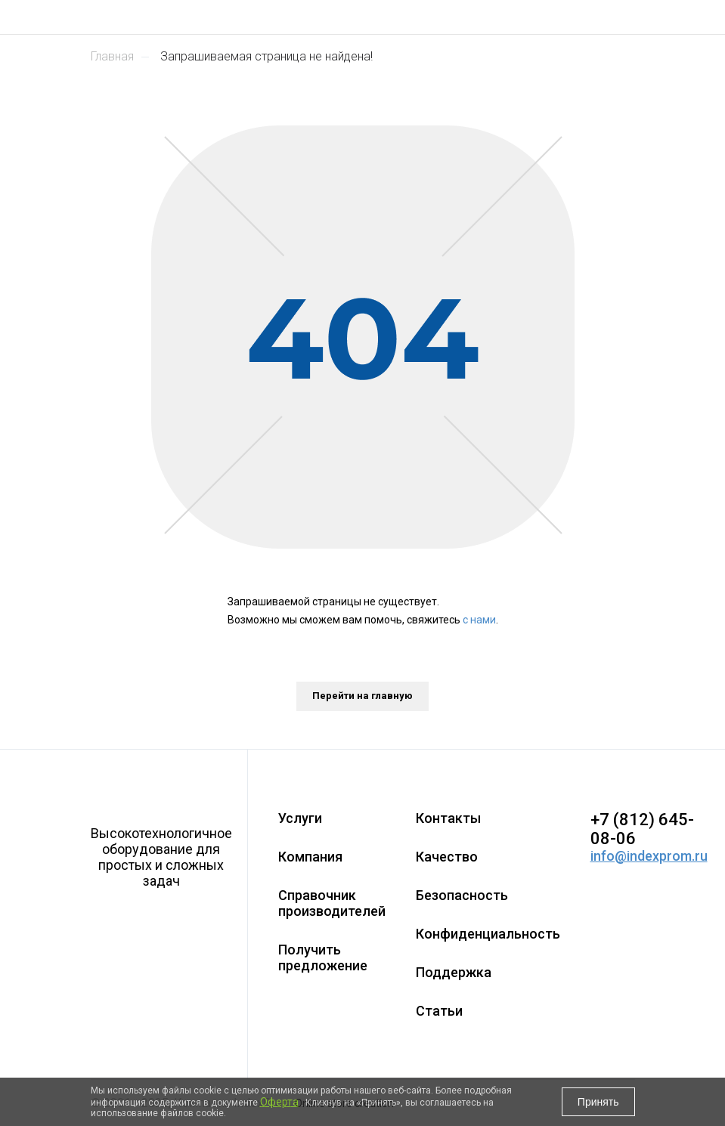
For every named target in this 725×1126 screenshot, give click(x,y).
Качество (447, 857)
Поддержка (453, 972)
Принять (598, 1102)
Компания (310, 857)
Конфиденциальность (488, 934)
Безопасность (462, 895)
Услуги (300, 818)
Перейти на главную (362, 695)
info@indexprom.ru (649, 856)
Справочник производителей (332, 903)
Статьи (439, 1011)
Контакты (448, 818)
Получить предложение (322, 957)
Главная (112, 56)
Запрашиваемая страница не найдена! (266, 56)
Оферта (279, 1102)
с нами (479, 620)
